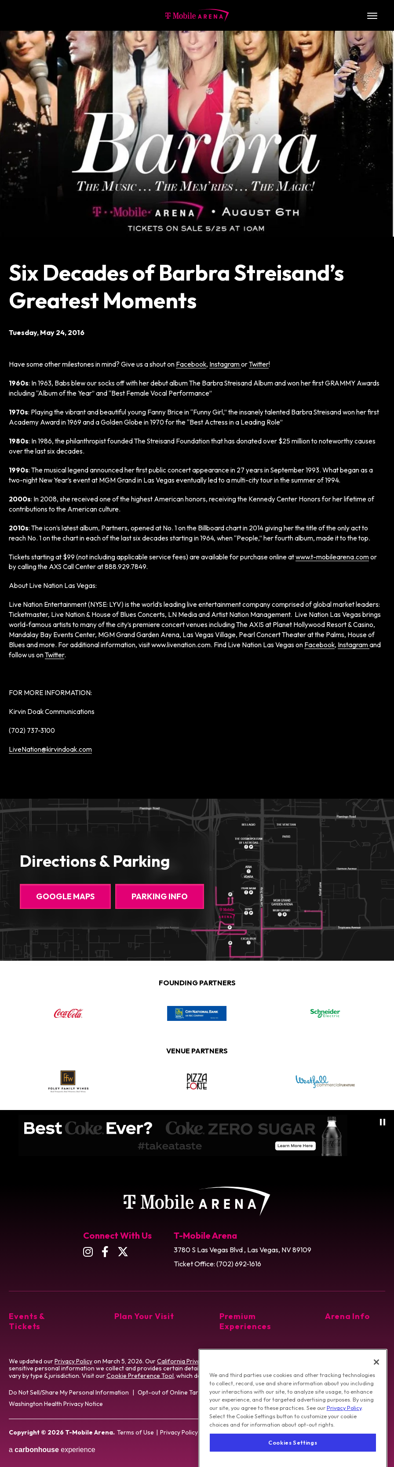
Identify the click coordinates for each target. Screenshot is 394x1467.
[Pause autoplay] (383, 1122)
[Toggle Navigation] (372, 15)
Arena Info (347, 1316)
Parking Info (159, 896)
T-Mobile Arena (197, 15)
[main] (197, 393)
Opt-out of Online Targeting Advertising (193, 1392)
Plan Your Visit (144, 1316)
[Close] (376, 1385)
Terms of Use (135, 1432)
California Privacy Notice (191, 1361)
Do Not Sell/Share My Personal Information (69, 1392)
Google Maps (65, 896)
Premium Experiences (245, 1321)
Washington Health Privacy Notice (56, 1404)
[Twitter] (122, 1251)
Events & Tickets (27, 1321)
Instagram (225, 364)
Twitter (259, 364)
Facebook (191, 364)
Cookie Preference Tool (140, 1376)
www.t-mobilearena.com (332, 557)
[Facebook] (105, 1251)
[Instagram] (88, 1251)
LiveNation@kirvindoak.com (50, 749)
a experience (52, 1449)
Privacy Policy (73, 1361)
